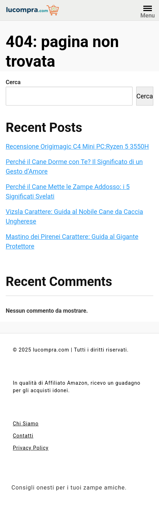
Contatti (23, 436)
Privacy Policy (30, 448)
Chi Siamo (26, 423)
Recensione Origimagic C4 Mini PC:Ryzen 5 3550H (77, 146)
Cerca (13, 82)
